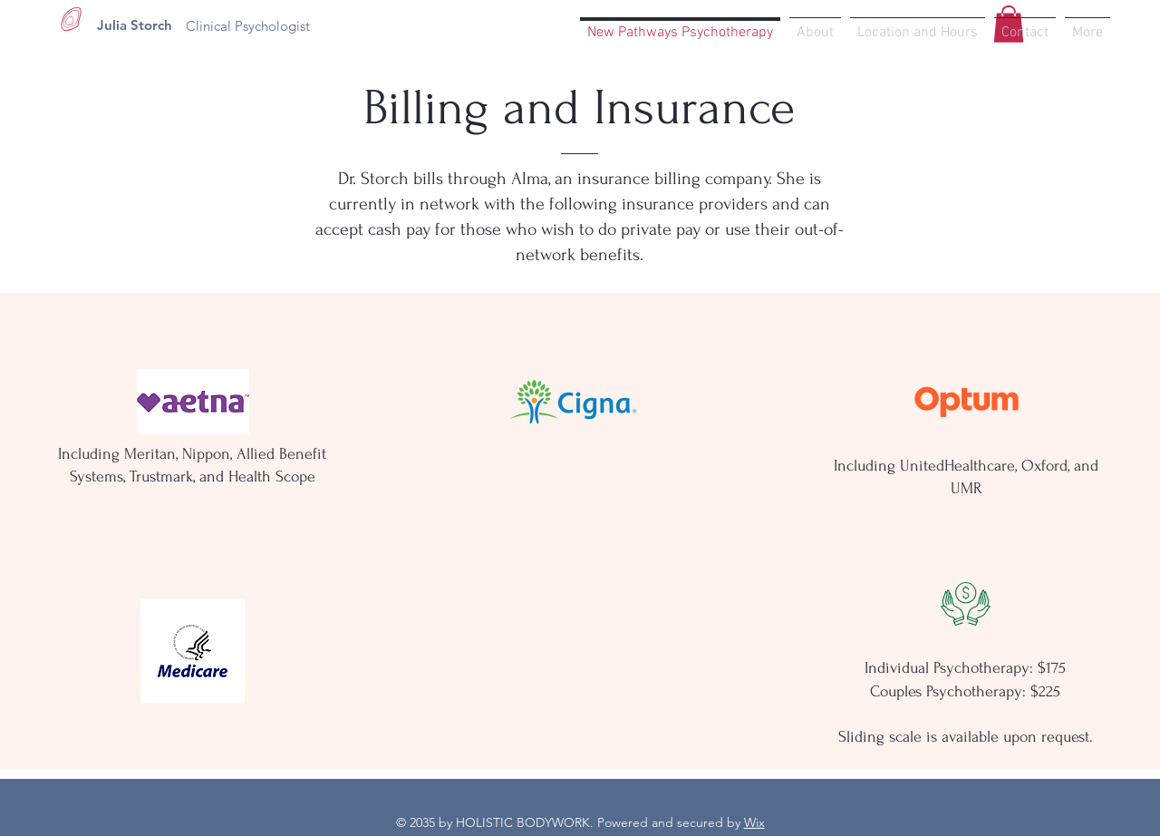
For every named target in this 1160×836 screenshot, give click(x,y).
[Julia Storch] (134, 24)
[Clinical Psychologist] (248, 25)
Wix (754, 822)
